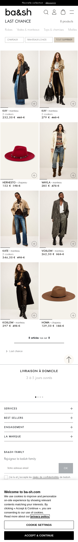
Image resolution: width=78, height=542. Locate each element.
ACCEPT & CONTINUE (38, 535)
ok (66, 468)
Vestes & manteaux (28, 29)
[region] (39, 511)
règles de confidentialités (46, 477)
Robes (8, 29)
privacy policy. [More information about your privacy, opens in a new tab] (40, 516)
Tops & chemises (54, 29)
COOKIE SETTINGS (39, 524)
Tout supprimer (64, 40)
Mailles (72, 29)
